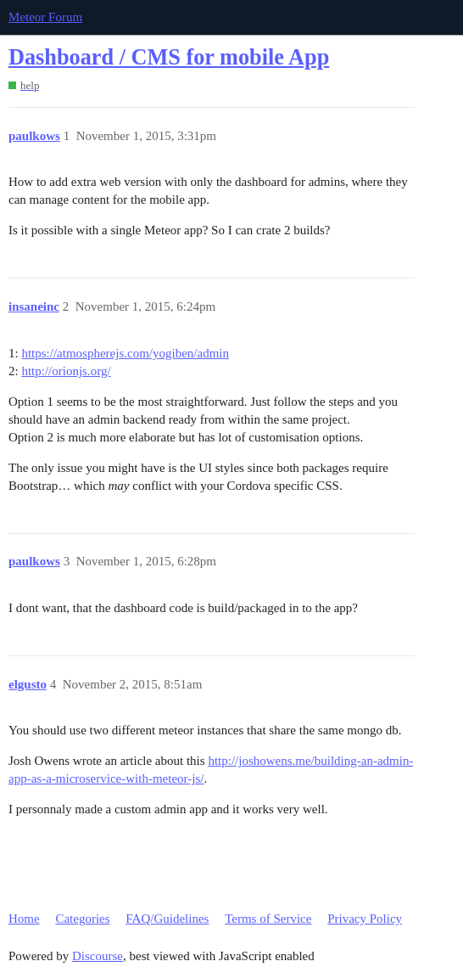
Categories (82, 918)
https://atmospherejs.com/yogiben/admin (125, 353)
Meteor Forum (45, 17)
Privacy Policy (364, 918)
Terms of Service (268, 918)
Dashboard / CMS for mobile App (168, 57)
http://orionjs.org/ (65, 371)
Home (24, 918)
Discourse (97, 956)
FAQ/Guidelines (167, 918)
